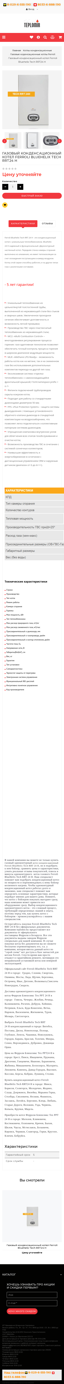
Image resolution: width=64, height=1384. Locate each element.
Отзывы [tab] (47, 223)
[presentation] (4, 141)
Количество (9, 181)
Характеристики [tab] (23, 223)
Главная (16, 50)
